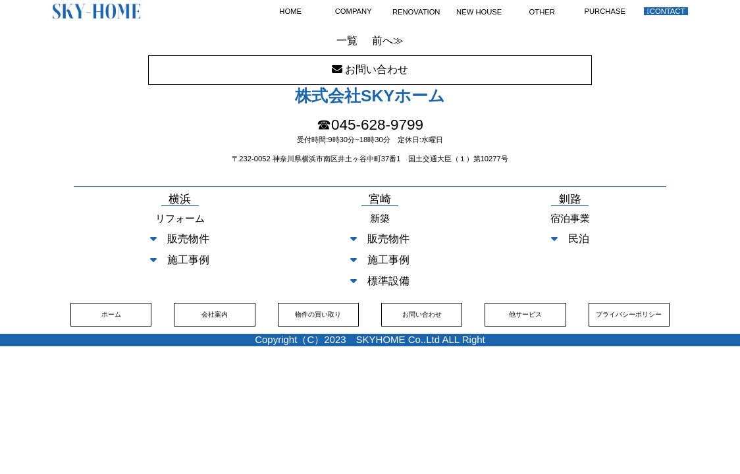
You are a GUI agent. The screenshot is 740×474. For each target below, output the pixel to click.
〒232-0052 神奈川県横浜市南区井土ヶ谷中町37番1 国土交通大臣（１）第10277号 (370, 159)
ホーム (111, 314)
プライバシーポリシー (629, 314)
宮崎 (380, 199)
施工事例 (179, 259)
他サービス (525, 314)
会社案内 (214, 314)
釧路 (570, 199)
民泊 (570, 238)
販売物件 (179, 238)
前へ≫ (388, 40)
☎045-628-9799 (370, 125)
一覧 (346, 40)
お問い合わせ (422, 314)
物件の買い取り (318, 314)
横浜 (180, 199)
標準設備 (380, 280)
